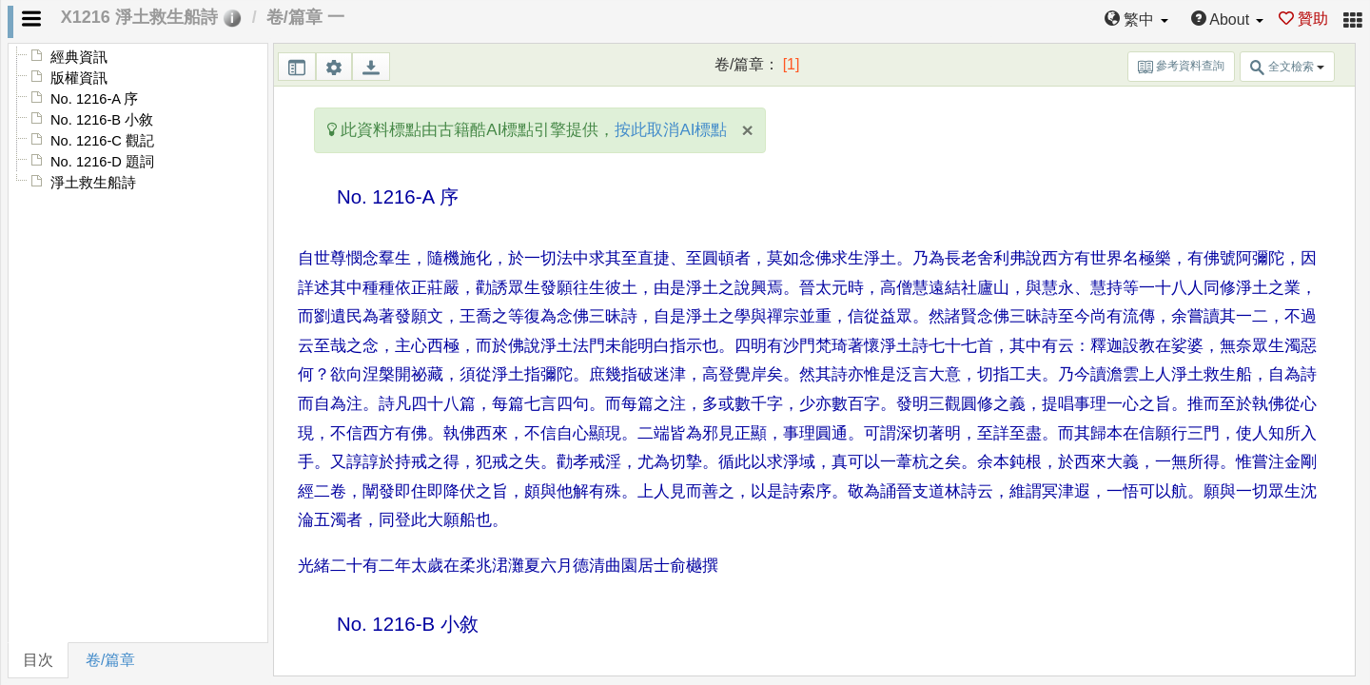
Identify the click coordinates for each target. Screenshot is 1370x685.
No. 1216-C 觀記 (102, 140)
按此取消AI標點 (671, 130)
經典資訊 (79, 57)
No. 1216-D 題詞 (102, 161)
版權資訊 (79, 78)
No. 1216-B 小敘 (101, 119)
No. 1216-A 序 (94, 99)
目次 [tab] (38, 660)
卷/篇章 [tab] (110, 660)
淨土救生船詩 (93, 182)
